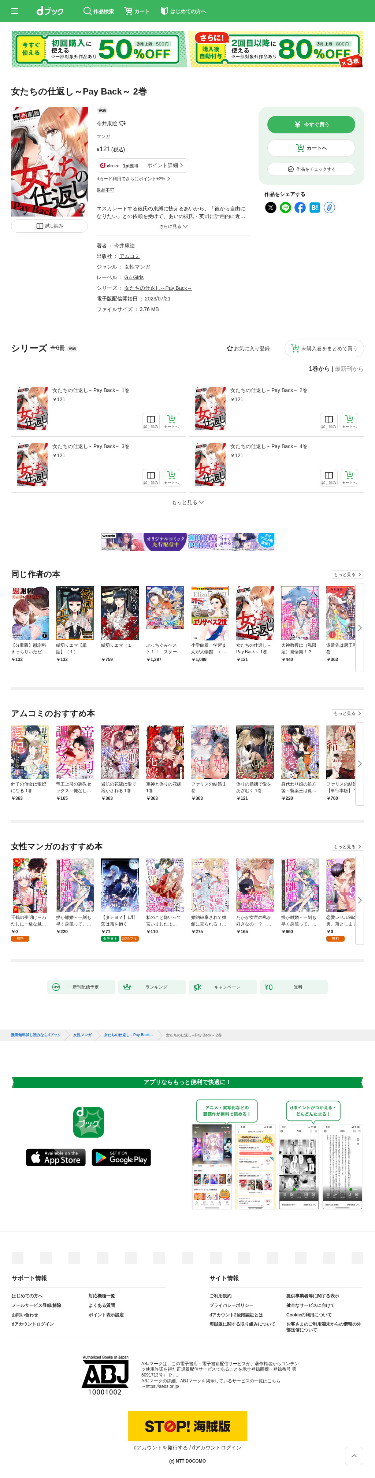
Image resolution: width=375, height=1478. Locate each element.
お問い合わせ (25, 1315)
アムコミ (129, 256)
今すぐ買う (317, 125)
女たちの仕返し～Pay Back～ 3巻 (91, 446)
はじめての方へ (27, 1295)
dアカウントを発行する (161, 1448)
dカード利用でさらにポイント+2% (131, 178)
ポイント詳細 (162, 165)
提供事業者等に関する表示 (312, 1295)
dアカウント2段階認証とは (236, 1315)
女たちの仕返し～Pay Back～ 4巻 (269, 446)
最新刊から (349, 369)
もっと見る (345, 574)
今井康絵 (107, 123)
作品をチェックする (316, 169)
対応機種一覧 (102, 1295)
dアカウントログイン (33, 1324)
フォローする (122, 123)
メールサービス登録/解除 (36, 1305)
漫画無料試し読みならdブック (36, 1035)
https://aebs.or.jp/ (162, 1386)
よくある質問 (102, 1305)
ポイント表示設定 (106, 1315)
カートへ (317, 148)
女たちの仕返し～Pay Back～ (158, 288)
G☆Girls (134, 277)
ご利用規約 (220, 1295)
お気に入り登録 (252, 348)
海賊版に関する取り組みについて (242, 1324)
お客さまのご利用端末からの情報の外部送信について (323, 1327)
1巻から (319, 369)
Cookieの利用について (309, 1315)
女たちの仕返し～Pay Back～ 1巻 (91, 390)
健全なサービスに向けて (310, 1305)
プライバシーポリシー (231, 1305)
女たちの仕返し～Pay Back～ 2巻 (269, 390)
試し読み (54, 225)
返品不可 (105, 190)
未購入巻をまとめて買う (329, 348)
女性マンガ (137, 267)
